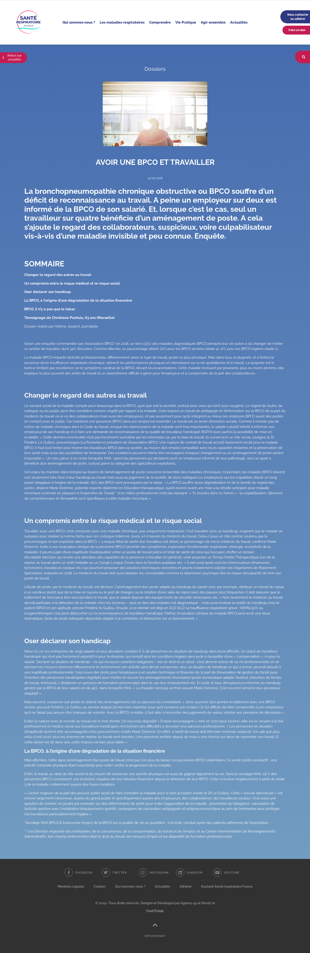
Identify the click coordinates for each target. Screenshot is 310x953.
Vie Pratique (185, 22)
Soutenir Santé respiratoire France (227, 886)
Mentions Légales (71, 886)
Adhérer (186, 886)
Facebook (84, 872)
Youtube (232, 872)
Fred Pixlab (155, 911)
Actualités (238, 22)
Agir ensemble (213, 22)
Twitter (119, 872)
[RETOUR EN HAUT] (155, 925)
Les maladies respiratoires (122, 22)
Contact (100, 886)
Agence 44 (189, 903)
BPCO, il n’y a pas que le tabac (49, 309)
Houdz (206, 903)
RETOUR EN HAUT (155, 936)
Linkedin (195, 872)
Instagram (159, 872)
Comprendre (160, 22)
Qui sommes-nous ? (79, 22)
